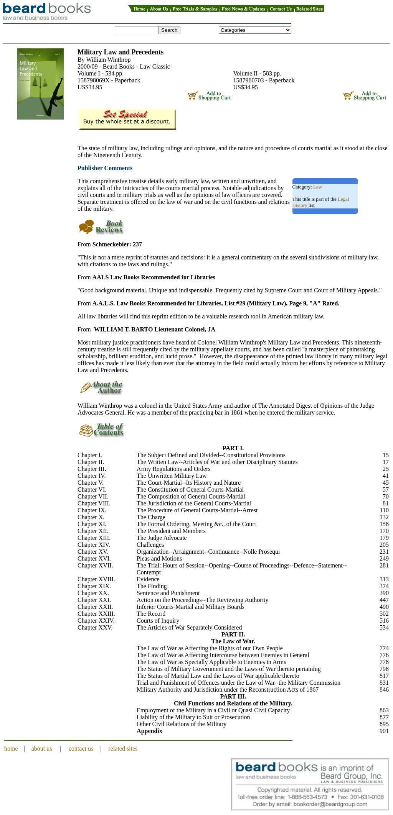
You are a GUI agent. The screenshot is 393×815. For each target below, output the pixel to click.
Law (317, 187)
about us (41, 748)
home (11, 748)
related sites (122, 748)
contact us (81, 748)
